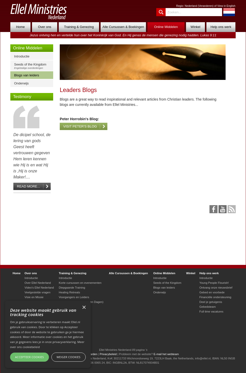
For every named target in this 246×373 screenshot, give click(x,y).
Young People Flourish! (214, 282)
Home (20, 27)
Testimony (22, 97)
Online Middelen (166, 27)
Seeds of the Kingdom (33, 66)
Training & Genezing (79, 27)
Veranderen (205, 5)
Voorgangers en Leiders (74, 297)
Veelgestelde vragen (37, 292)
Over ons (44, 27)
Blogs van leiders (26, 75)
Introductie (21, 56)
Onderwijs (21, 83)
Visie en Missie (33, 297)
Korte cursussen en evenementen (80, 282)
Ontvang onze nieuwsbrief (215, 287)
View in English (226, 5)
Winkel (195, 27)
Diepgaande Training (72, 287)
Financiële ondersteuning (215, 297)
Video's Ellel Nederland (39, 287)
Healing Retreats (69, 292)
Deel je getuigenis (210, 301)
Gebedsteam (207, 306)
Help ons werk (220, 27)
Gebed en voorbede (212, 292)
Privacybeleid (108, 354)
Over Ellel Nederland (37, 282)
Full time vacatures (211, 311)
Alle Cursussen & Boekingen (123, 27)
